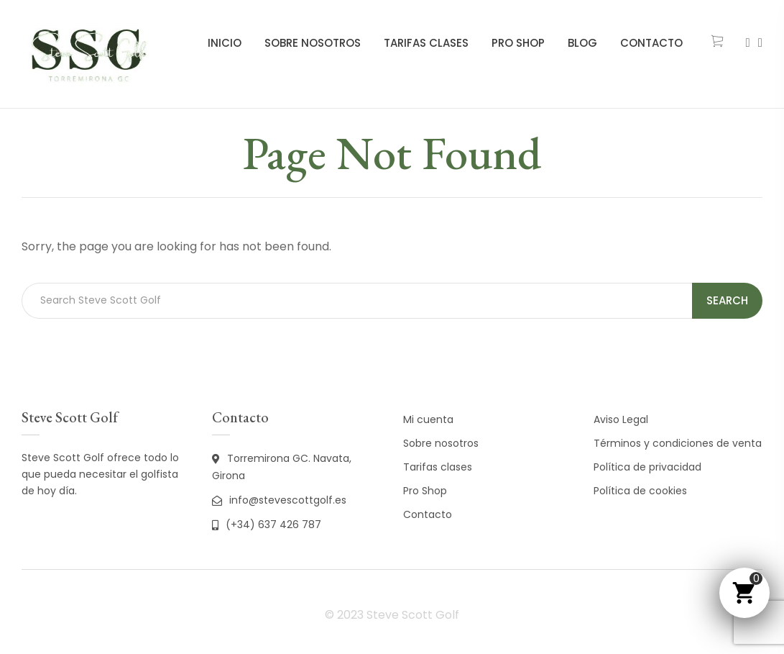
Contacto (651, 42)
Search (727, 300)
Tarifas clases (426, 42)
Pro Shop (518, 42)
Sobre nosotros (312, 42)
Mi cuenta (428, 419)
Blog (582, 42)
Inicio (224, 42)
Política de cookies (640, 490)
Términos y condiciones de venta (678, 443)
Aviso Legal (621, 419)
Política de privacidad (647, 467)
